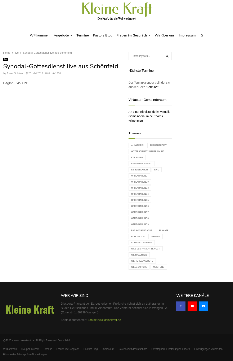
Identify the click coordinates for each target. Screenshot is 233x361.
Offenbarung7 (140, 212)
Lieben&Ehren (139, 170)
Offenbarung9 (140, 224)
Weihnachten (139, 255)
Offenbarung (139, 176)
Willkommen (39, 35)
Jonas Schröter (15, 73)
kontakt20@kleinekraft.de (104, 320)
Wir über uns (165, 35)
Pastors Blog (102, 35)
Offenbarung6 (140, 206)
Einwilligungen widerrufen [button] (208, 349)
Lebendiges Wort (141, 163)
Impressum (187, 35)
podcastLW (138, 236)
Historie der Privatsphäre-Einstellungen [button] (25, 354)
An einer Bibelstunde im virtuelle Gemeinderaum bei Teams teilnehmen (149, 116)
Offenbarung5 (140, 200)
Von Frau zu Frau (141, 243)
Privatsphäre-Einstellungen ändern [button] (170, 349)
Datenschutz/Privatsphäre (132, 349)
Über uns (158, 267)
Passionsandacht (141, 230)
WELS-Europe (139, 267)
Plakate (163, 230)
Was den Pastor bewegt (145, 249)
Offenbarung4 (140, 194)
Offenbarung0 (140, 182)
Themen (155, 236)
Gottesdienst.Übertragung (147, 151)
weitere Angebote (142, 261)
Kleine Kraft (116, 8)
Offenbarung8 (140, 218)
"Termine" (152, 87)
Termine (82, 35)
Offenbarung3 (140, 188)
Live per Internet (30, 349)
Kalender (137, 157)
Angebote (61, 35)
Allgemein (137, 145)
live (5, 59)
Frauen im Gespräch (132, 35)
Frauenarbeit (158, 145)
